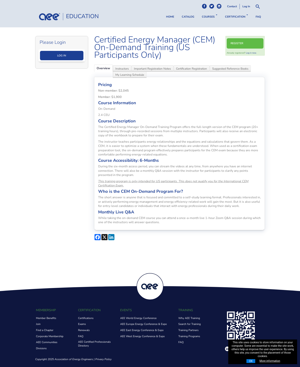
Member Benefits (46, 318)
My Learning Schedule (129, 75)
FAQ (258, 17)
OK (251, 361)
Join (38, 324)
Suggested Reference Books (230, 69)
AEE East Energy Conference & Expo (142, 330)
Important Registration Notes (152, 69)
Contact (232, 6)
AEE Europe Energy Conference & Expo (143, 324)
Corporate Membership (49, 336)
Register (237, 43)
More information (269, 360)
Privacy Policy (103, 359)
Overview (103, 68)
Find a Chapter (44, 330)
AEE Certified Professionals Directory (94, 343)
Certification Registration (191, 69)
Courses (209, 17)
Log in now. (251, 52)
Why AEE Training (189, 318)
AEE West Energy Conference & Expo (142, 336)
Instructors (122, 69)
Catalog (188, 17)
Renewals (84, 330)
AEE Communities (46, 342)
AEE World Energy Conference (138, 318)
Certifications (86, 318)
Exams (82, 324)
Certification (236, 17)
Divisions (41, 348)
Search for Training (189, 324)
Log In (246, 6)
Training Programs (189, 336)
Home (170, 17)
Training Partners (188, 330)
